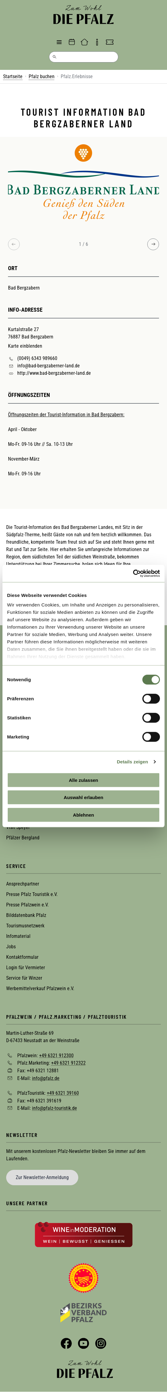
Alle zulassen (83, 779)
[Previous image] (14, 244)
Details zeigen (132, 761)
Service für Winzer (24, 978)
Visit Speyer (18, 827)
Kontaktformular (22, 957)
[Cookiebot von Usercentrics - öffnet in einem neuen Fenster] (133, 574)
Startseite (12, 76)
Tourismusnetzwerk (25, 926)
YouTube (83, 1343)
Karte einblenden (25, 346)
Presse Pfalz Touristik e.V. (32, 894)
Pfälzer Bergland (22, 838)
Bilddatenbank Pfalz (26, 915)
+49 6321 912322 (68, 1063)
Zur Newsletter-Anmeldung (42, 1177)
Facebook (66, 1343)
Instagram (100, 1343)
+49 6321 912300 (56, 1055)
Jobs (11, 947)
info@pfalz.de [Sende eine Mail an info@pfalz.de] (45, 1078)
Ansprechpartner (22, 884)
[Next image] (153, 244)
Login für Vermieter (25, 967)
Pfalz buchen (42, 76)
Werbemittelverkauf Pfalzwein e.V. (40, 988)
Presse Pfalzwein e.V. (27, 905)
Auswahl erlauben (83, 797)
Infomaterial (18, 936)
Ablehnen (83, 814)
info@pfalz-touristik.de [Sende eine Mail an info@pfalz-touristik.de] (54, 1108)
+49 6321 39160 (63, 1093)
